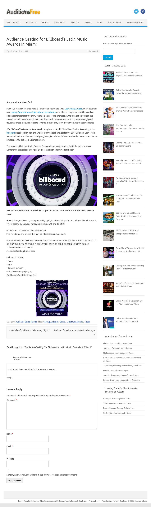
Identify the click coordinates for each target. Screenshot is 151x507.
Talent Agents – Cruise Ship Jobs (117, 403)
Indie (99, 22)
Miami (87, 322)
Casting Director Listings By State (117, 413)
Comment (11, 400)
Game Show (59, 22)
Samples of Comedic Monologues (117, 348)
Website (10, 459)
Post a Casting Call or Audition (117, 43)
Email (9, 446)
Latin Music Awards (73, 109)
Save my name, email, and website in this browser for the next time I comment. (41, 475)
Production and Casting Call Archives (118, 408)
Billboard (10, 133)
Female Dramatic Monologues (116, 370)
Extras (45, 22)
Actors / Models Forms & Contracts (72, 501)
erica (12, 51)
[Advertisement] (51, 77)
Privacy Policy (95, 501)
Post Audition (114, 22)
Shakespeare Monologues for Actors (118, 353)
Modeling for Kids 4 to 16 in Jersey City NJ (28, 330)
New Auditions (13, 22)
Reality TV (31, 22)
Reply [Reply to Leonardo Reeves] (8, 378)
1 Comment (92, 51)
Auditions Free (141, 501)
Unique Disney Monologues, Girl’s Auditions (121, 380)
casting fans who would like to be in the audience (33, 112)
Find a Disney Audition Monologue (117, 343)
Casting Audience (50, 322)
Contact (123, 501)
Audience (20, 322)
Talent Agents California (28, 501)
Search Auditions (135, 22)
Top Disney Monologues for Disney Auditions (122, 366)
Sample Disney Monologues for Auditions (120, 375)
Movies (88, 22)
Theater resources (48, 501)
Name (9, 434)
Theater (75, 22)
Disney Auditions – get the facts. (116, 399)
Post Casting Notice (110, 501)
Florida (34, 322)
